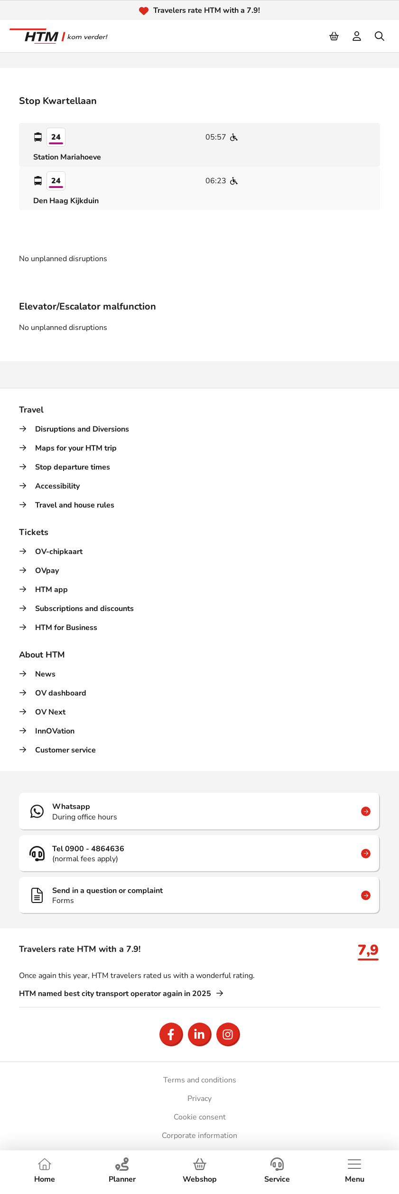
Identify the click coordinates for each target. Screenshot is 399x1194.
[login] (357, 36)
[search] (380, 36)
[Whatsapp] (199, 811)
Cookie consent (200, 1117)
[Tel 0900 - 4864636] (199, 853)
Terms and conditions (199, 1080)
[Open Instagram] (228, 1034)
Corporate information (199, 1135)
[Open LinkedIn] (200, 1034)
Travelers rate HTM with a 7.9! (206, 10)
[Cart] (334, 36)
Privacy (199, 1098)
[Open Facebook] (171, 1034)
